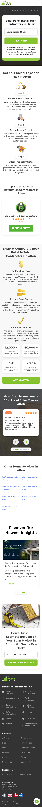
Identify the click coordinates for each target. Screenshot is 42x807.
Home (6, 10)
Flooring (27, 712)
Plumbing (8, 724)
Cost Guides (7, 774)
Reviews (5, 752)
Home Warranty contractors (30, 725)
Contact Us (7, 762)
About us (6, 757)
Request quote (21, 228)
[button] (13, 449)
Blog (4, 743)
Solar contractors (11, 698)
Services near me (25, 774)
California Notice (28, 748)
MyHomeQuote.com (13, 802)
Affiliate (5, 738)
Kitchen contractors (28, 706)
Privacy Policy (27, 743)
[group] (21, 564)
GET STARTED (21, 380)
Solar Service (15, 10)
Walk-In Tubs (29, 719)
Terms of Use (26, 738)
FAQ (4, 748)
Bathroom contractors (9, 706)
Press (23, 757)
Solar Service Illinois (28, 10)
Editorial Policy (27, 762)
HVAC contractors (9, 713)
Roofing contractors (9, 692)
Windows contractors (28, 692)
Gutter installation (28, 699)
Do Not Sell (25, 752)
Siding (6, 719)
